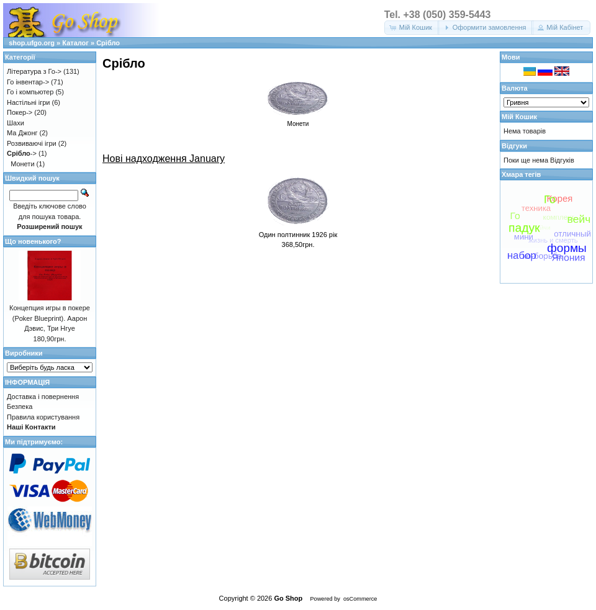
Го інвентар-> (28, 82)
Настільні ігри (28, 102)
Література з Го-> (34, 71)
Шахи (15, 123)
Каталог (75, 43)
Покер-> (19, 112)
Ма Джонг (22, 133)
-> (22, 153)
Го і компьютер (30, 92)
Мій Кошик (519, 116)
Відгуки (514, 146)
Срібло (108, 43)
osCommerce (360, 599)
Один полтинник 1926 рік (298, 234)
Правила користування (43, 417)
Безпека (19, 406)
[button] (412, 27)
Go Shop (288, 598)
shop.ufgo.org (32, 43)
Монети (22, 164)
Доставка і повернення (43, 396)
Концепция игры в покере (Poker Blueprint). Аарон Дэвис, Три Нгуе (49, 318)
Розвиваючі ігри (31, 143)
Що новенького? (33, 241)
